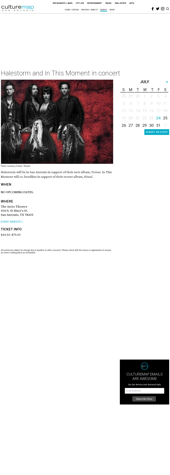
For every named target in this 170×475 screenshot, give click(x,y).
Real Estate (120, 3)
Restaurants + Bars (63, 3)
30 (151, 125)
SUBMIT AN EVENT (157, 132)
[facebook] (152, 9)
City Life (80, 3)
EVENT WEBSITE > (12, 221)
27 (131, 125)
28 (137, 125)
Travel (108, 3)
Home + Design (72, 10)
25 (165, 118)
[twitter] (157, 9)
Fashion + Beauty (89, 10)
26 (124, 125)
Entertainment (94, 3)
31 (158, 125)
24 (158, 118)
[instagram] (162, 9)
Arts (131, 3)
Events (103, 10)
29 (144, 125)
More (112, 10)
